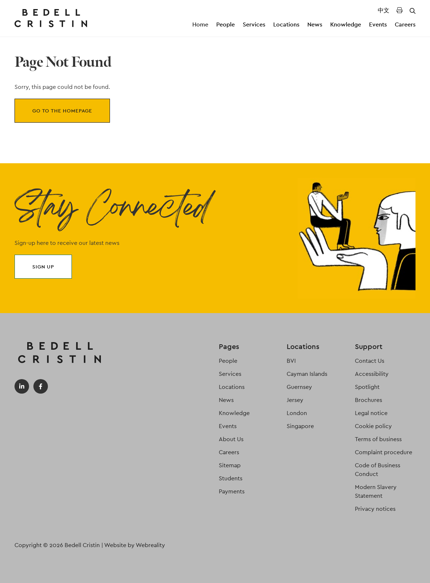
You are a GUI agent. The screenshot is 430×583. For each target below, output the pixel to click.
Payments (232, 491)
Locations (286, 24)
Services (254, 24)
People (225, 24)
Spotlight (367, 387)
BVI (291, 361)
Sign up (43, 266)
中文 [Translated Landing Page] (383, 10)
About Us (231, 439)
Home (200, 24)
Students (230, 478)
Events (378, 24)
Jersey (295, 400)
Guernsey (299, 387)
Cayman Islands (307, 374)
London (297, 413)
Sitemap (230, 465)
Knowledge (345, 24)
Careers (405, 24)
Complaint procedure (383, 452)
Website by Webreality (134, 545)
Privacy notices (375, 509)
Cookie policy (373, 426)
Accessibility (372, 374)
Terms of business (378, 439)
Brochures (368, 400)
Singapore (300, 426)
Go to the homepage (62, 110)
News (314, 24)
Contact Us (369, 361)
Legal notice (371, 413)
